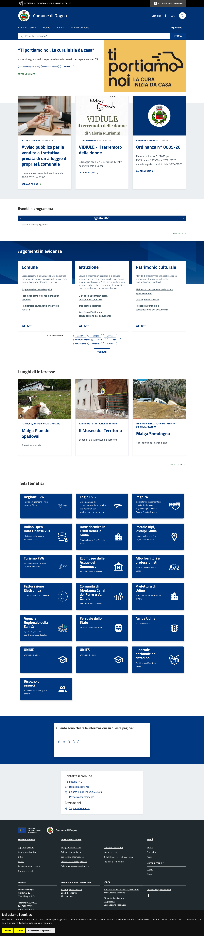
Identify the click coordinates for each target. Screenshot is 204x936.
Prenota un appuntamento (159, 889)
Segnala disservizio (79, 808)
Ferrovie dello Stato (91, 620)
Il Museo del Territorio (100, 430)
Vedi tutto (179, 233)
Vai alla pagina (32, 184)
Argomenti (176, 27)
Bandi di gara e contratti (71, 889)
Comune (30, 267)
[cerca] (182, 15)
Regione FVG (34, 497)
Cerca (178, 36)
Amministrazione (26, 839)
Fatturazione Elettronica (34, 588)
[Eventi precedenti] (20, 218)
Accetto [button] (8, 930)
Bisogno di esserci (32, 683)
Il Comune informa (31, 140)
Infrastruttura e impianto (46, 423)
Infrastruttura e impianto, (162, 423)
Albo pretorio (67, 896)
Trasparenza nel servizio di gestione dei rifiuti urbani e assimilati (121, 891)
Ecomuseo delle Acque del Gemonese (92, 562)
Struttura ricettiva (146, 426)
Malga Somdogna (153, 433)
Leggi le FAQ (75, 782)
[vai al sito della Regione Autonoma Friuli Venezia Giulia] (46, 3)
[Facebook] (164, 15)
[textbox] (101, 741)
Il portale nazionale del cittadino (146, 653)
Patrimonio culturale (156, 267)
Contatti (22, 882)
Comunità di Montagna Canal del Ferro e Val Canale (92, 592)
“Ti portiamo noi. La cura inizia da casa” (56, 50)
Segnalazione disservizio (115, 904)
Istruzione (89, 267)
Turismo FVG (34, 558)
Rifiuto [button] (20, 930)
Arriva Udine (145, 618)
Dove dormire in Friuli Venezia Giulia (92, 531)
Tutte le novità (28, 74)
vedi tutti (102, 351)
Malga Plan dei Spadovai (36, 433)
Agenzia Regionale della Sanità (36, 622)
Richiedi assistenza (79, 787)
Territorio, (27, 423)
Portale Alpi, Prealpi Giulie (146, 529)
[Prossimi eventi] (183, 218)
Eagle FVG (88, 497)
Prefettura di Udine (146, 588)
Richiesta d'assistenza (114, 898)
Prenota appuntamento (81, 797)
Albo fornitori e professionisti (148, 560)
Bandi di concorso (69, 892)
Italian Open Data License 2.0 (37, 529)
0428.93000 (85, 792)
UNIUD (29, 649)
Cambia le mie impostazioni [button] (40, 930)
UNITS (85, 649)
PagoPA (142, 497)
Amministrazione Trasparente (76, 882)
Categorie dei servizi (71, 839)
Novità (150, 839)
